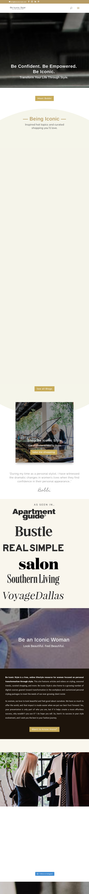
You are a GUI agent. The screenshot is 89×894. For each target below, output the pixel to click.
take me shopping (43, 452)
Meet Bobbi (44, 98)
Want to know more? (44, 729)
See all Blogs (44, 388)
